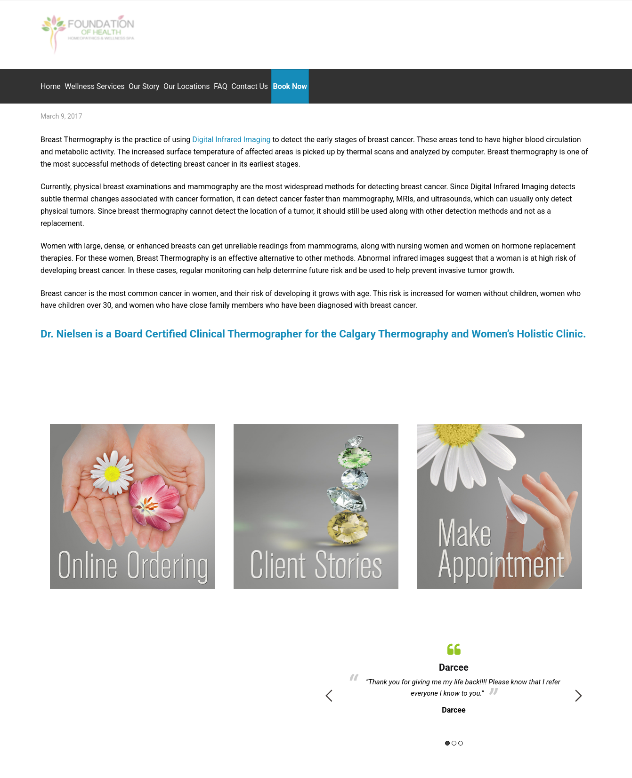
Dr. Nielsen (66, 329)
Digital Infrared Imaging (231, 135)
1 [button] (447, 738)
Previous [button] (328, 691)
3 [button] (460, 738)
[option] (453, 673)
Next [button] (578, 691)
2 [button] (454, 738)
